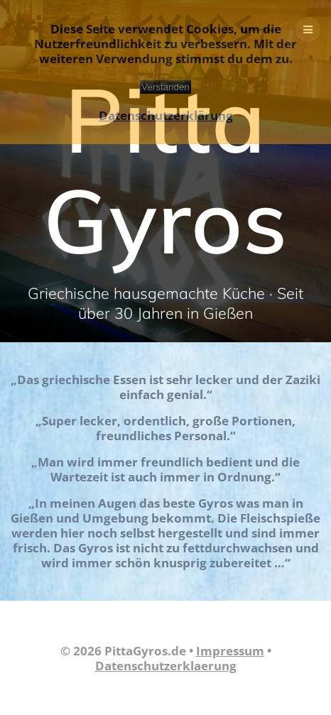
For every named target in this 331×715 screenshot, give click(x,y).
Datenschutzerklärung (166, 115)
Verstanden (165, 87)
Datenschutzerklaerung (166, 665)
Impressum (230, 651)
